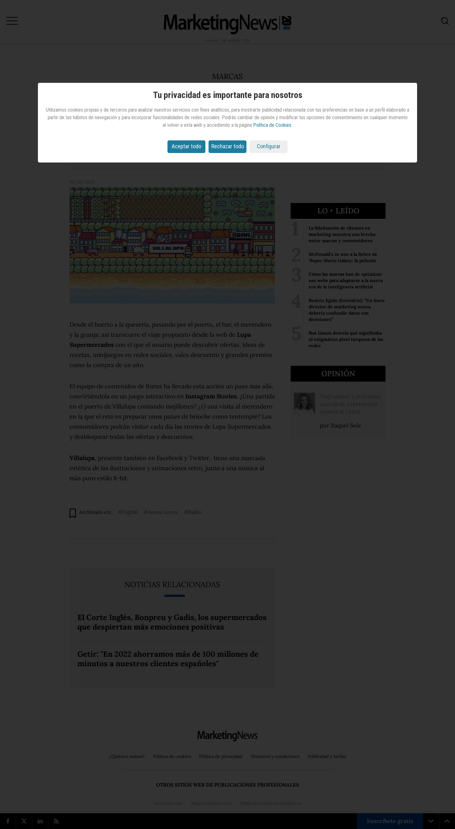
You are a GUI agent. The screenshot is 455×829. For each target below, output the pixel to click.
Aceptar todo (186, 146)
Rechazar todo (227, 146)
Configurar (269, 146)
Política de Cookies (272, 125)
